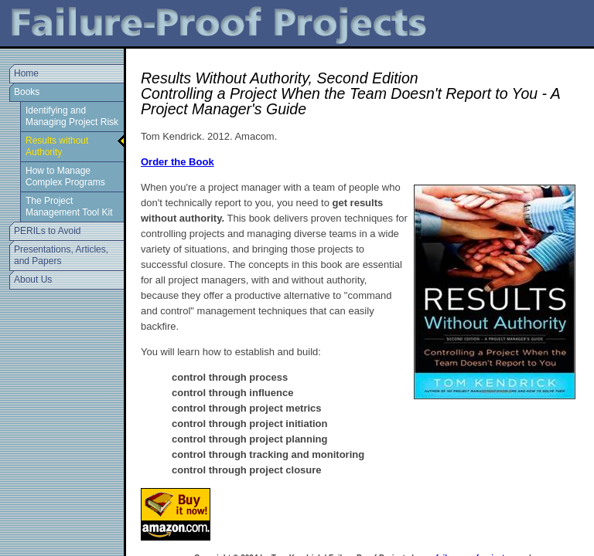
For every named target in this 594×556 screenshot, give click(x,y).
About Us (33, 279)
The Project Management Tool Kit (69, 206)
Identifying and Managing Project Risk (72, 116)
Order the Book (177, 162)
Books (26, 91)
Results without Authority (57, 146)
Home (26, 73)
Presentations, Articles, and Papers (61, 255)
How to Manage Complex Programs (65, 176)
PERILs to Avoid (47, 230)
